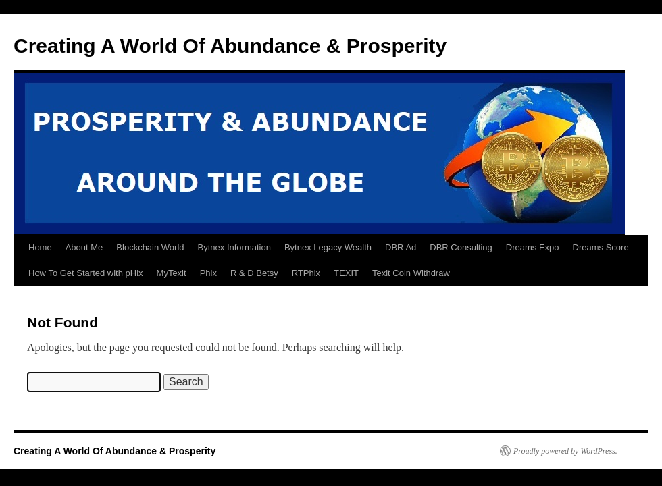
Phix (208, 273)
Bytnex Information (234, 247)
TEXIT (346, 273)
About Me (84, 247)
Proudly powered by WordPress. (565, 451)
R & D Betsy (254, 273)
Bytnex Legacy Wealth (328, 247)
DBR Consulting (461, 247)
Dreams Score (601, 247)
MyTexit (171, 273)
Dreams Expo (532, 247)
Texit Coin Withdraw (411, 273)
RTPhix (306, 273)
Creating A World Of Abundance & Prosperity (230, 45)
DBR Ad (400, 247)
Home (40, 247)
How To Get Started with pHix (85, 273)
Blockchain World (150, 247)
